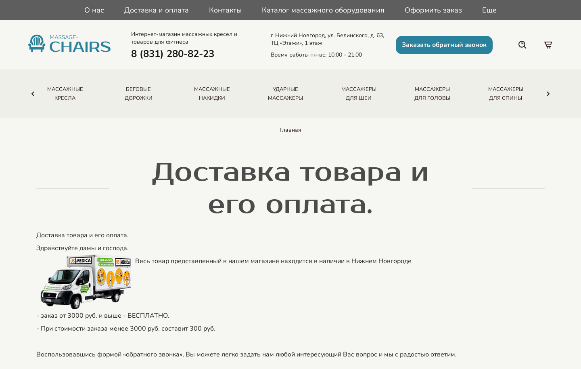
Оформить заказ (433, 10)
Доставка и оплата (156, 10)
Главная (290, 130)
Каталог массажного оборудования (323, 10)
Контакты (225, 10)
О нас (94, 10)
